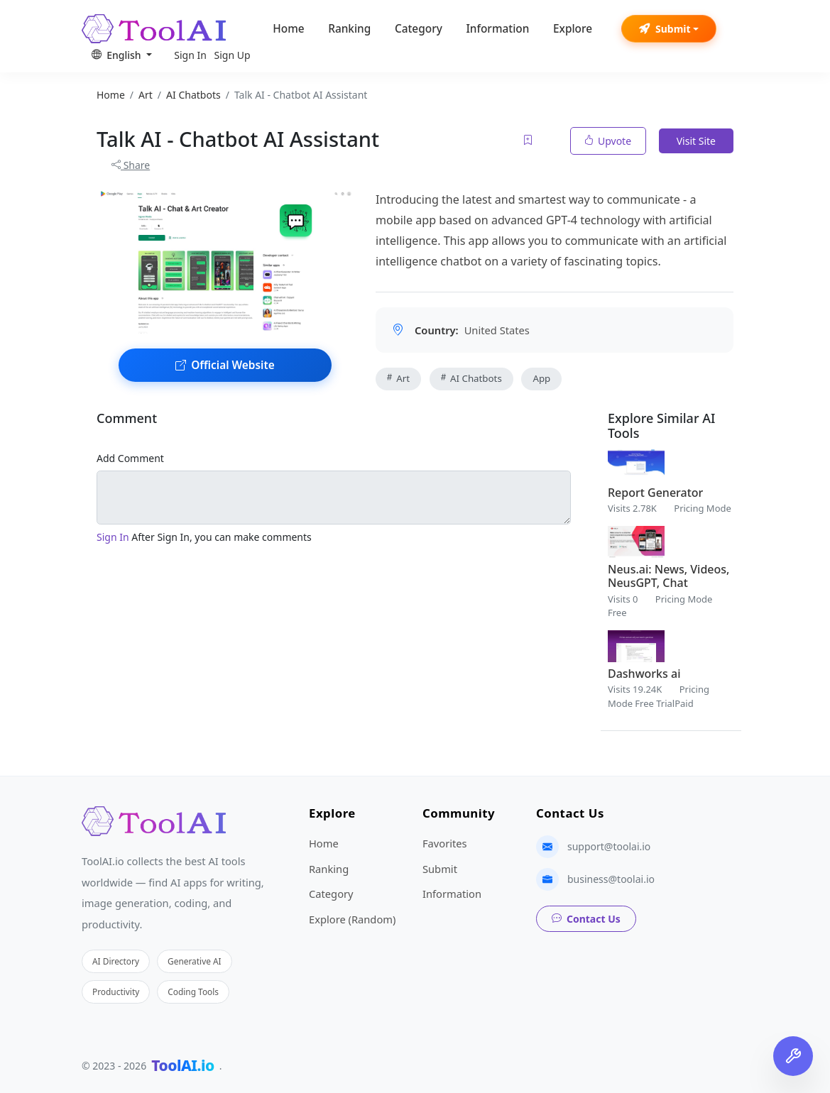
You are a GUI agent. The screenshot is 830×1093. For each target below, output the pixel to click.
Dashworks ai (644, 673)
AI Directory (115, 961)
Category (418, 28)
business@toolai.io (611, 879)
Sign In (190, 55)
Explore (572, 28)
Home (288, 28)
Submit (665, 28)
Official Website (225, 365)
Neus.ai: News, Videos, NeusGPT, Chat (668, 576)
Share (130, 165)
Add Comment (130, 458)
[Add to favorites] (529, 141)
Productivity (115, 991)
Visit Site (696, 141)
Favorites (444, 843)
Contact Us (586, 919)
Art (398, 378)
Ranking (349, 28)
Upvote (608, 141)
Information (497, 28)
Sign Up (232, 55)
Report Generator (655, 492)
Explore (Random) (352, 919)
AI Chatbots (471, 378)
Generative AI (195, 961)
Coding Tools (193, 991)
